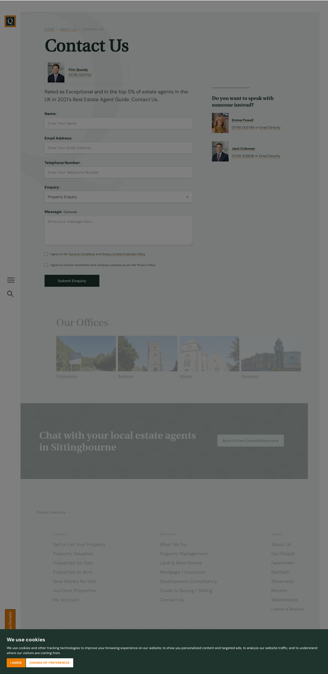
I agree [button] (16, 662)
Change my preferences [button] (49, 662)
